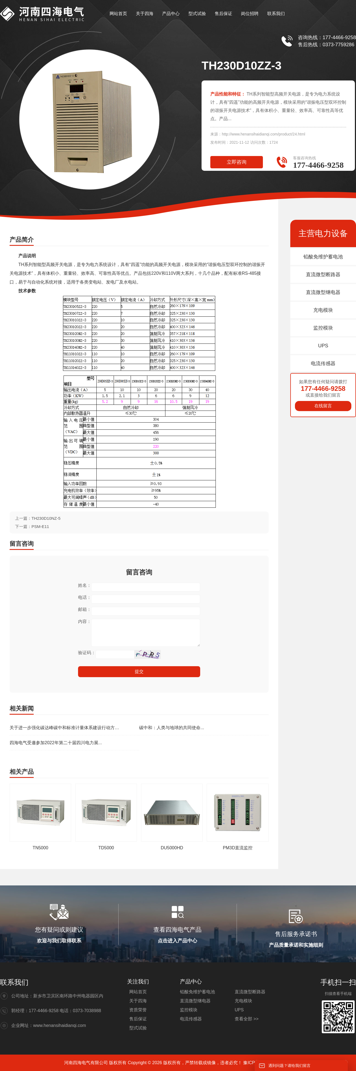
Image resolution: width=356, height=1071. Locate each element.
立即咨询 (236, 162)
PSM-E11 (40, 526)
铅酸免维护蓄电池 (323, 256)
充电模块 (323, 310)
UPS (323, 345)
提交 (139, 671)
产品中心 (171, 13)
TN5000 (40, 847)
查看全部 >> (247, 1019)
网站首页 (118, 13)
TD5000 (106, 847)
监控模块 (323, 328)
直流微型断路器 (323, 274)
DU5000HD (172, 847)
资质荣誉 (138, 1010)
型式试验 (197, 13)
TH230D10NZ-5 (46, 518)
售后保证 (223, 13)
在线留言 (323, 405)
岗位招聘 (250, 13)
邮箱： (84, 609)
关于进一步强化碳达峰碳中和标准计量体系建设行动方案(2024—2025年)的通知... (66, 727)
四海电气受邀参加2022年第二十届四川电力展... (56, 742)
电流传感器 (323, 363)
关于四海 (144, 13)
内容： (84, 621)
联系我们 (276, 13)
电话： (84, 597)
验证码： (87, 652)
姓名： (84, 585)
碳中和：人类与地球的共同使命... (171, 727)
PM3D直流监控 (237, 847)
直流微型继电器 (323, 292)
